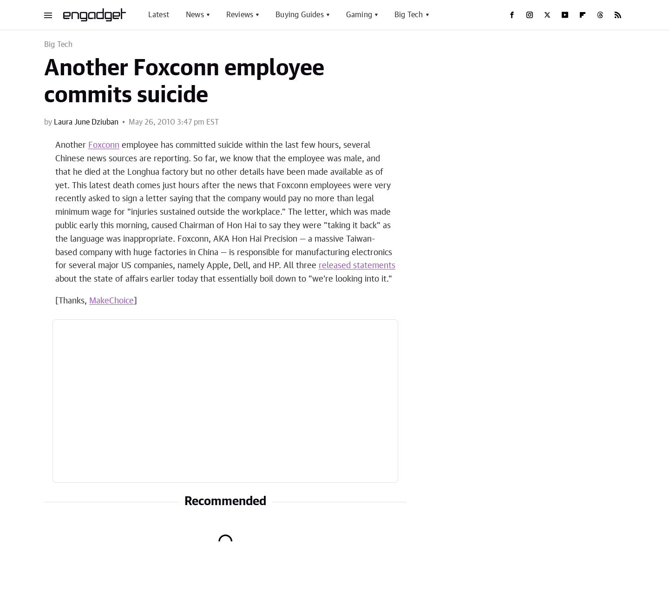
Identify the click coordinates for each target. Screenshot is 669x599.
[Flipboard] (583, 15)
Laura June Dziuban (86, 122)
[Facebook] (512, 15)
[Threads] (600, 15)
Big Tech (408, 15)
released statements (357, 266)
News (195, 15)
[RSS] (618, 15)
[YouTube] (565, 15)
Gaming (359, 15)
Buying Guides (299, 15)
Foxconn (103, 145)
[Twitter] (547, 15)
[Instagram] (530, 15)
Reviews (239, 15)
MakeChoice (111, 301)
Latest (158, 15)
